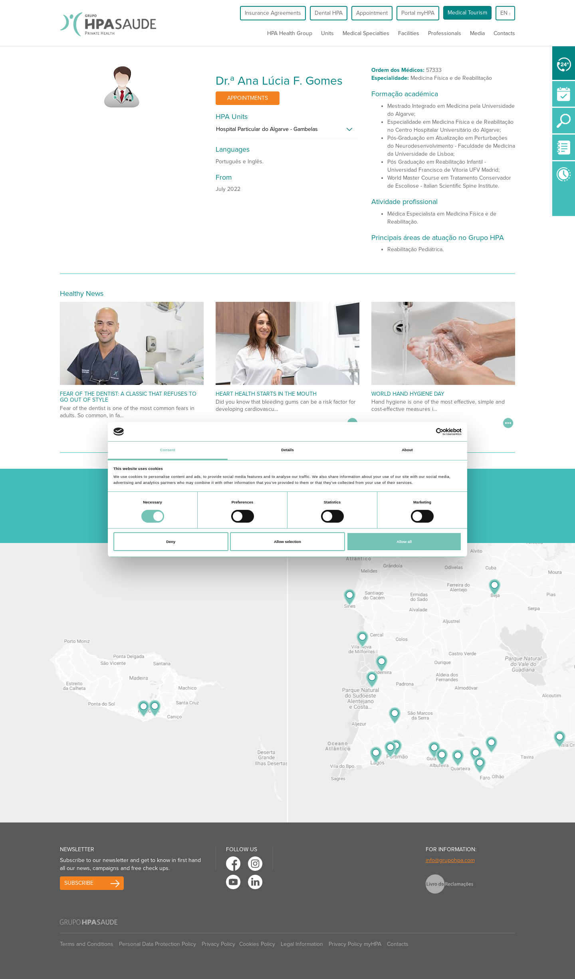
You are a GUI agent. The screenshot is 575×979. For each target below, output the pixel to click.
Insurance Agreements (273, 13)
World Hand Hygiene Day (407, 393)
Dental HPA (329, 13)
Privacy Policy (218, 944)
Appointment (372, 13)
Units (327, 33)
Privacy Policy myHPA (355, 944)
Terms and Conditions (86, 944)
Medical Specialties (366, 33)
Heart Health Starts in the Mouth (266, 393)
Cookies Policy (257, 944)
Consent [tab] (167, 450)
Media (477, 33)
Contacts (504, 33)
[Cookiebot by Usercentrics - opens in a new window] (427, 432)
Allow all (404, 542)
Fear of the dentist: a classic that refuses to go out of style (128, 396)
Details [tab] (287, 450)
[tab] (287, 131)
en (505, 13)
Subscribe (78, 883)
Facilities (408, 33)
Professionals (444, 33)
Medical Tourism (467, 12)
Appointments (247, 98)
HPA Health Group (289, 33)
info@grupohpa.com (450, 860)
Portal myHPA (417, 13)
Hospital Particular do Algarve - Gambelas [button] (267, 129)
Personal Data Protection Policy (157, 944)
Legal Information (302, 944)
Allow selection (287, 542)
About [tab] (407, 450)
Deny (170, 542)
